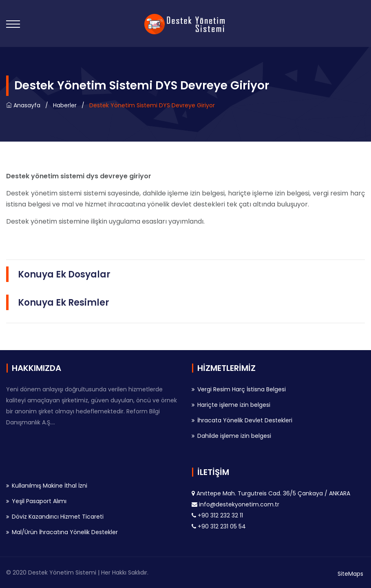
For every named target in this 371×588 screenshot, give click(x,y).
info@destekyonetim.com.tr (239, 504)
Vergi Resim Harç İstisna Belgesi (241, 389)
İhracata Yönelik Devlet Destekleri (244, 420)
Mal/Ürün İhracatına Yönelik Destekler (65, 532)
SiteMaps (350, 574)
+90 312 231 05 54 (222, 526)
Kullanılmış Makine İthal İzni (49, 485)
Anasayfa (23, 105)
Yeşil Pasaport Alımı (39, 501)
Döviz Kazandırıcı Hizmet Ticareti (58, 517)
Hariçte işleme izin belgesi (233, 405)
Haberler (65, 105)
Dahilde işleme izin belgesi (234, 436)
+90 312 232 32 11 (220, 515)
